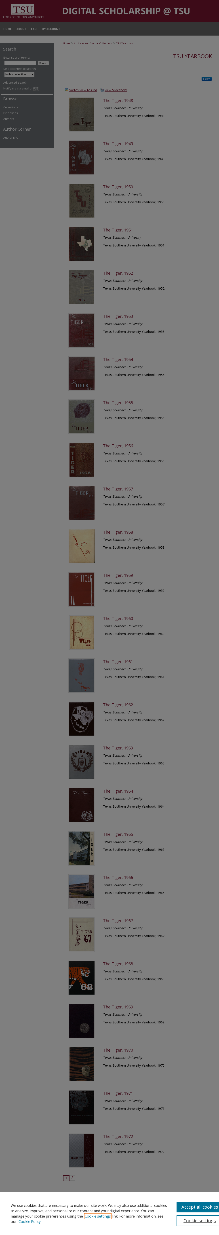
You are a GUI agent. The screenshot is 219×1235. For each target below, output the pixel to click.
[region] (109, 1213)
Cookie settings (98, 1216)
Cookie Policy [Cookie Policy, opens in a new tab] (30, 1221)
